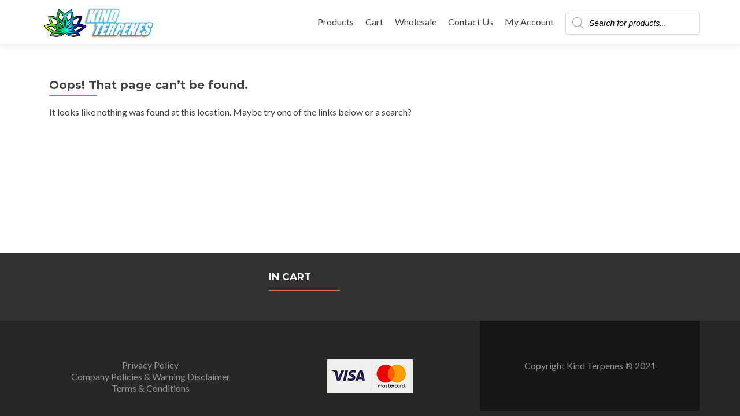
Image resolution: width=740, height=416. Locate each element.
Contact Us (470, 21)
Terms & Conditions (151, 266)
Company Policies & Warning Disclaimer (150, 255)
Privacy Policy (150, 243)
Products (335, 21)
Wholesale (415, 21)
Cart (374, 21)
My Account (529, 21)
